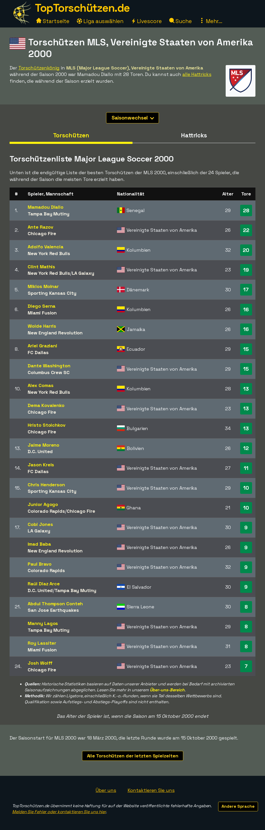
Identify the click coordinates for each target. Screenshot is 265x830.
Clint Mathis (41, 267)
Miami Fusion (42, 313)
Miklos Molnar (43, 286)
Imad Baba (39, 544)
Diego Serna (41, 306)
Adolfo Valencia (45, 247)
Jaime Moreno (43, 445)
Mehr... (210, 21)
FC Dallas (38, 352)
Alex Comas (40, 385)
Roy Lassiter (42, 643)
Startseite (52, 21)
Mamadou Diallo (45, 207)
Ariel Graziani (42, 346)
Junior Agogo (43, 504)
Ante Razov (40, 227)
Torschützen (71, 135)
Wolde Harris (42, 326)
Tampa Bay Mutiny (48, 214)
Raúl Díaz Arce (44, 584)
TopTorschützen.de (82, 8)
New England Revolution (55, 333)
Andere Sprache (238, 806)
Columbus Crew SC (48, 372)
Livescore (146, 21)
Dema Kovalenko (46, 405)
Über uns (105, 790)
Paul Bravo (39, 564)
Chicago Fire (42, 233)
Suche (180, 21)
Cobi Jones (40, 524)
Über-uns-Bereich (167, 690)
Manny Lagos (43, 623)
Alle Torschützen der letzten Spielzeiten (132, 756)
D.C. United (40, 451)
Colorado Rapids (46, 511)
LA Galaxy (83, 273)
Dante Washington (49, 366)
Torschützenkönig (39, 68)
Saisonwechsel (133, 117)
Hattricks (194, 135)
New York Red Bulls (49, 253)
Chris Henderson (46, 485)
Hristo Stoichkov (46, 425)
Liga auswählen (100, 21)
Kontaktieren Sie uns (151, 790)
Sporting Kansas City (52, 293)
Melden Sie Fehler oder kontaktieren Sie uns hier (59, 811)
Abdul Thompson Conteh (55, 604)
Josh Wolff (40, 663)
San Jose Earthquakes (53, 610)
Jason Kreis (41, 465)
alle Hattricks (196, 74)
